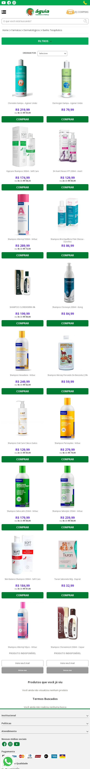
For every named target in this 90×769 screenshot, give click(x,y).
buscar (85, 21)
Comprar (22, 119)
